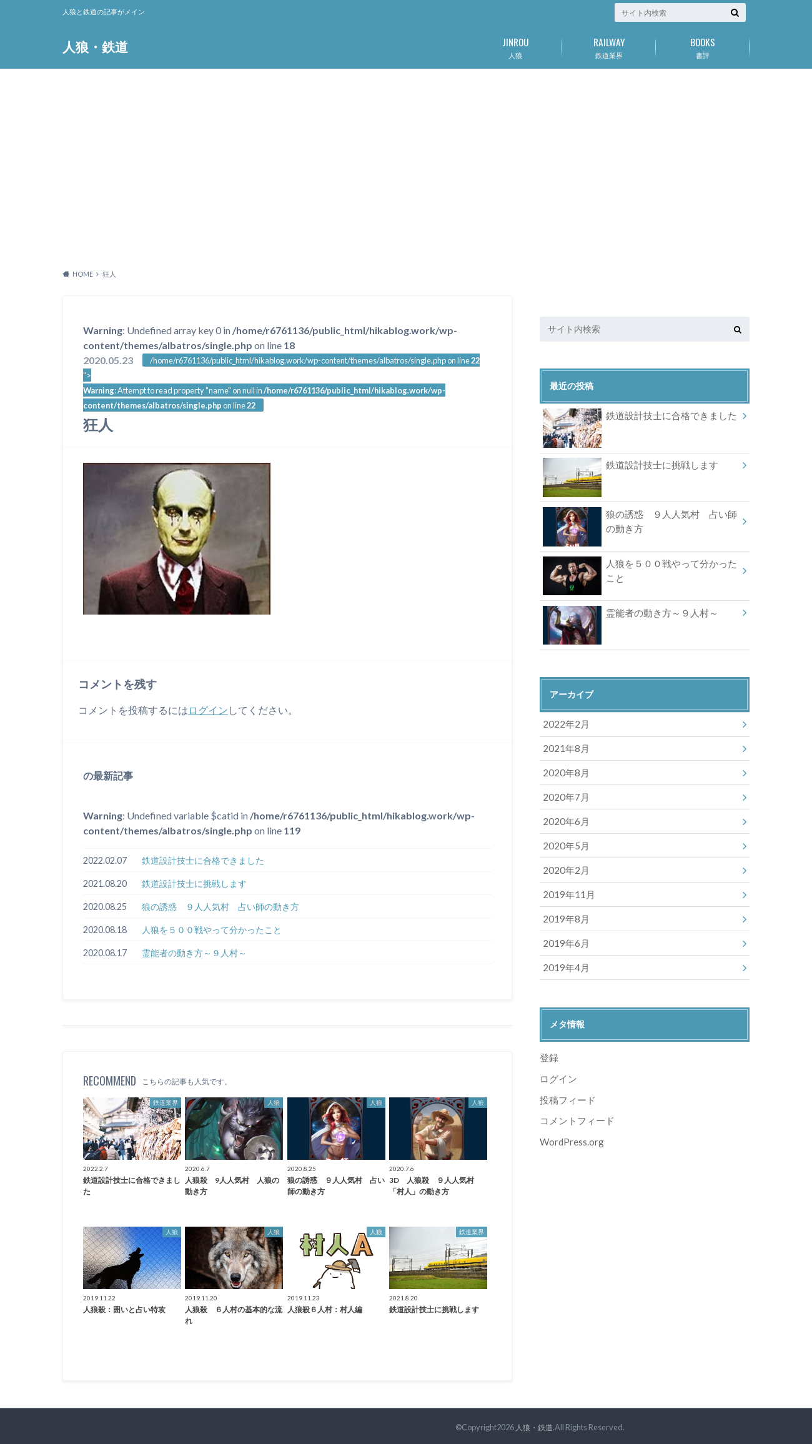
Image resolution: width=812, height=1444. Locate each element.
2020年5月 (563, 837)
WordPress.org (571, 1122)
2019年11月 (566, 883)
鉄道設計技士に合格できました (203, 860)
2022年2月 (563, 721)
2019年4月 (563, 952)
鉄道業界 (609, 45)
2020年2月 (563, 860)
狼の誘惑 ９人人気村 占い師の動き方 (220, 906)
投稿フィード (566, 1082)
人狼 (515, 45)
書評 (703, 45)
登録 (548, 1042)
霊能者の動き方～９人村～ (194, 952)
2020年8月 (563, 768)
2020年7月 (563, 791)
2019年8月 (563, 906)
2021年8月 (563, 744)
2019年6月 (563, 929)
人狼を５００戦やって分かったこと (212, 929)
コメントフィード (575, 1102)
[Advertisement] (406, 165)
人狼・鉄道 (96, 46)
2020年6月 (563, 814)
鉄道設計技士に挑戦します (194, 883)
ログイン (208, 710)
